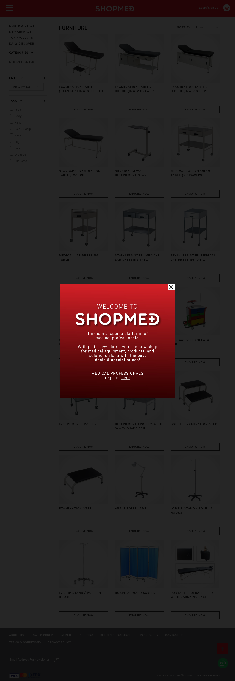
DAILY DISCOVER (21, 43)
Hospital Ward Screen (135, 593)
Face (17, 110)
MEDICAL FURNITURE (22, 62)
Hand (17, 122)
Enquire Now (83, 109)
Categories (21, 53)
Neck (17, 135)
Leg (17, 142)
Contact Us (174, 635)
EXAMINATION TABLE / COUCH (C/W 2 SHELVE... (191, 89)
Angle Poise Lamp (131, 508)
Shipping (86, 635)
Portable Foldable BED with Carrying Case (192, 595)
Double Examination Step (194, 424)
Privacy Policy (59, 642)
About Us (16, 635)
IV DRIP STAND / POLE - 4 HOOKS (80, 595)
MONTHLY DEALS (21, 26)
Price (16, 78)
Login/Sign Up (208, 8)
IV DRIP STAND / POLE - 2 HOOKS (192, 511)
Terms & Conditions (25, 642)
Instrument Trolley (78, 424)
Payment (66, 635)
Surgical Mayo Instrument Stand (132, 173)
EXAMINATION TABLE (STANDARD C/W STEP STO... (83, 89)
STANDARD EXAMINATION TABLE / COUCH (80, 173)
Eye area (20, 155)
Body (18, 116)
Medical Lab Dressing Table (78, 257)
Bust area (20, 161)
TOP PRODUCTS (21, 37)
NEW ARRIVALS (20, 32)
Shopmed (186, 675)
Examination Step (75, 508)
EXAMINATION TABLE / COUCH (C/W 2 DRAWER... (136, 89)
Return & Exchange (115, 635)
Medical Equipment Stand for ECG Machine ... (82, 342)
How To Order (42, 635)
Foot (17, 148)
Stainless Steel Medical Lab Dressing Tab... (137, 257)
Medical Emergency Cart (137, 340)
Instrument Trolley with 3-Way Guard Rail (139, 426)
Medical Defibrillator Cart (191, 342)
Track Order (148, 635)
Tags (15, 101)
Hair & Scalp (22, 129)
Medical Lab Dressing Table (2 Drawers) (190, 173)
